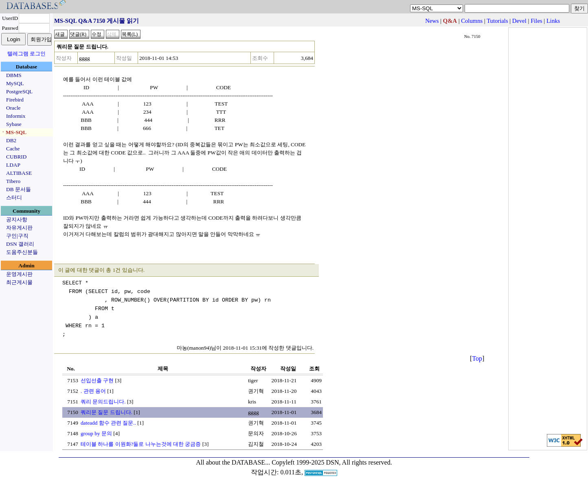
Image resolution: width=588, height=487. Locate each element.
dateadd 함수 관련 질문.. (108, 423)
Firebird (15, 100)
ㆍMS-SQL (13, 132)
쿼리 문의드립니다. (103, 402)
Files (536, 21)
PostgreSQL (19, 91)
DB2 (11, 140)
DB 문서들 (18, 189)
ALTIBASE (19, 173)
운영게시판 (19, 274)
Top (477, 358)
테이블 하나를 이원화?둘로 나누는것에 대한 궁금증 (141, 444)
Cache (13, 148)
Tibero (13, 181)
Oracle (13, 108)
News (432, 21)
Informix (15, 116)
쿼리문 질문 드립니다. (106, 412)
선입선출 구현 (97, 380)
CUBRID (16, 157)
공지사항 (16, 219)
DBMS (14, 75)
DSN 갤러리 (20, 244)
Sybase (14, 124)
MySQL (15, 83)
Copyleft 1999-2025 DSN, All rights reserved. (332, 462)
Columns (472, 21)
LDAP (13, 165)
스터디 (14, 197)
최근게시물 (19, 282)
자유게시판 (19, 228)
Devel (519, 21)
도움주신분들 (22, 252)
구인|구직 (17, 236)
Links (553, 21)
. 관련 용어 (93, 391)
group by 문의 (96, 433)
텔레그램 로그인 (26, 54)
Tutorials (497, 21)
